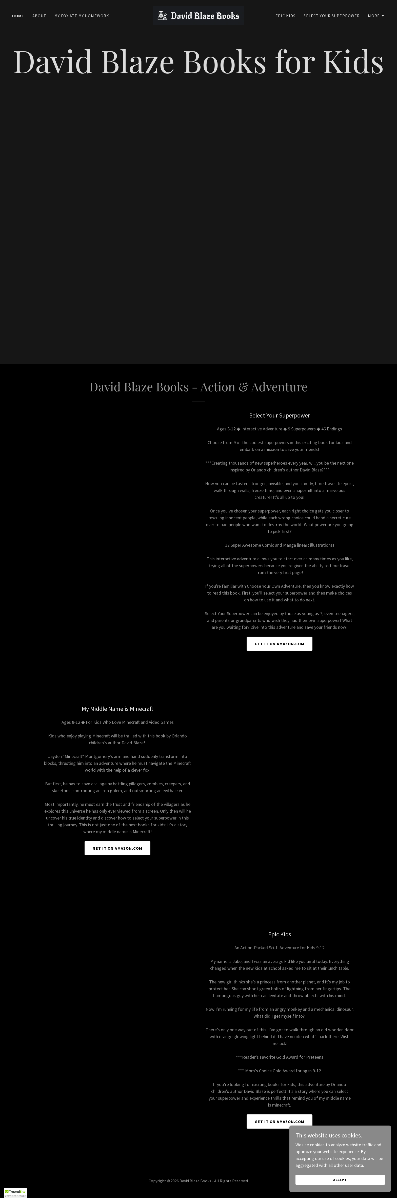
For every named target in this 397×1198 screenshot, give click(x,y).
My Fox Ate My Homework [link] (81, 15)
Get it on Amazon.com (279, 643)
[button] (376, 16)
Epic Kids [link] (285, 15)
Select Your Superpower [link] (332, 15)
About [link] (39, 15)
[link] (198, 15)
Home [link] (18, 15)
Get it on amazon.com (117, 848)
